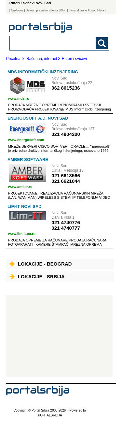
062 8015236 (65, 88)
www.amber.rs (20, 187)
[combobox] (49, 43)
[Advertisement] (59, 336)
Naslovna (17, 10)
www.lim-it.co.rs (21, 234)
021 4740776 (65, 222)
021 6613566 (65, 175)
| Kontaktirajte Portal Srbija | (87, 10)
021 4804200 (65, 134)
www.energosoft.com (26, 140)
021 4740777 (65, 228)
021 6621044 (65, 181)
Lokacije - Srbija (37, 276)
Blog (63, 10)
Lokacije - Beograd (40, 264)
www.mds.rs (18, 98)
